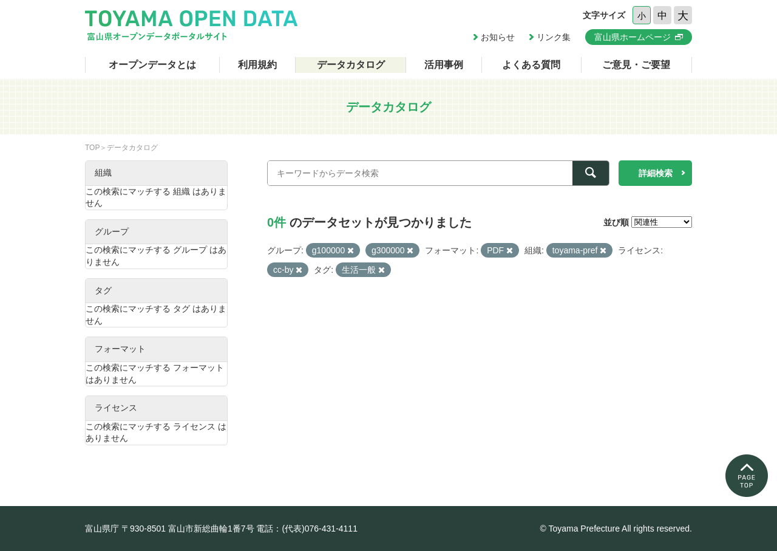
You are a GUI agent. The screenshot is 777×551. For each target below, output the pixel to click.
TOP (92, 147)
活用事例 (443, 65)
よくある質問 (531, 65)
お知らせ (498, 37)
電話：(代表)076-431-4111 (307, 528)
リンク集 (554, 37)
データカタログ (351, 65)
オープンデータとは (152, 65)
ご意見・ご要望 (636, 65)
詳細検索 (656, 173)
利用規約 (257, 65)
